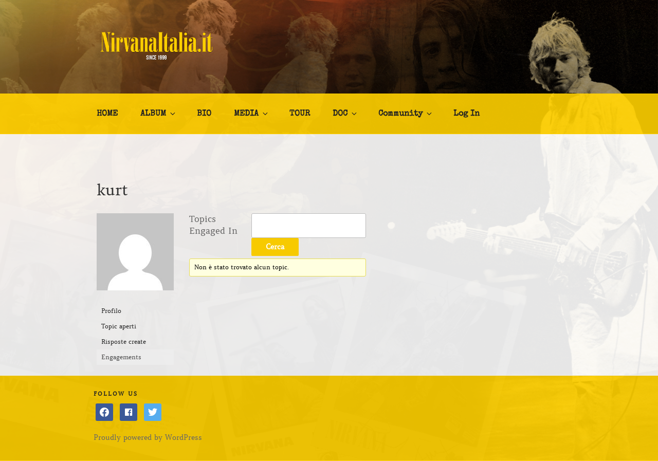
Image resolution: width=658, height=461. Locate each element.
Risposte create (123, 341)
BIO (204, 114)
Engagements (121, 357)
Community (405, 113)
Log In (466, 114)
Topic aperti (118, 326)
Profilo (111, 311)
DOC (345, 113)
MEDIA (251, 113)
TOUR (299, 114)
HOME (107, 114)
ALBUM (158, 113)
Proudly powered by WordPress (148, 437)
